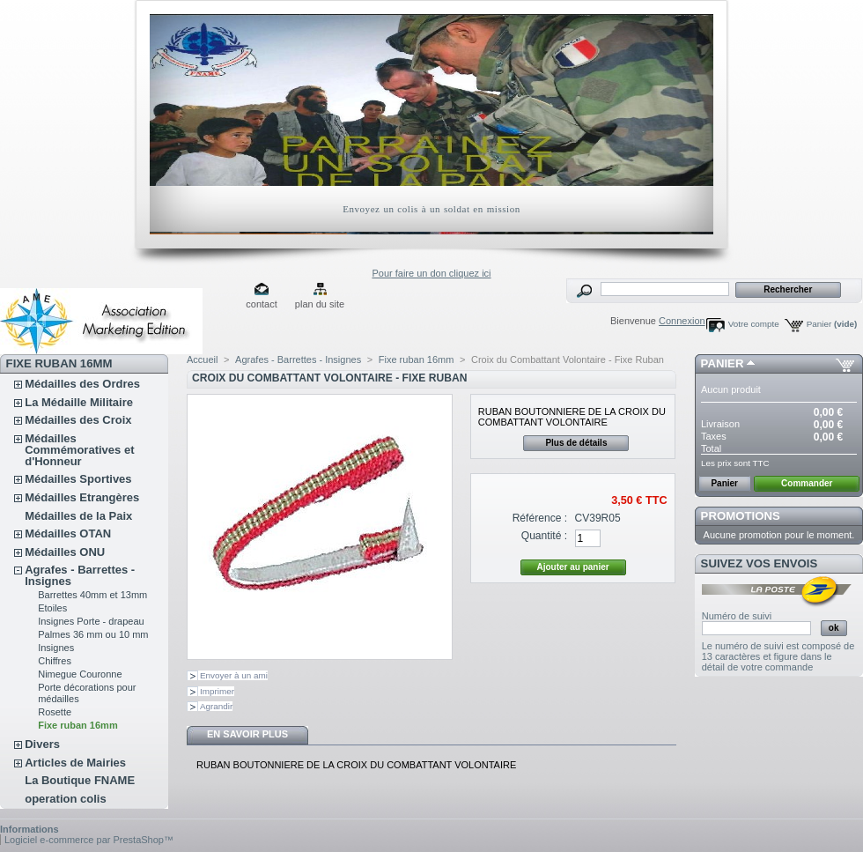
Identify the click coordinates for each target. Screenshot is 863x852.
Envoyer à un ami (234, 675)
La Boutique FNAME (80, 780)
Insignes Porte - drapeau (91, 621)
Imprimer (217, 691)
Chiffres (54, 661)
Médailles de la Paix (78, 515)
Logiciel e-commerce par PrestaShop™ (88, 839)
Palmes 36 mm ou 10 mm (93, 634)
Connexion (682, 320)
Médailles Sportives (78, 478)
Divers (42, 744)
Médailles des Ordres (82, 383)
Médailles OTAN (68, 533)
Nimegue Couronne (80, 674)
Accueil (202, 359)
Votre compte (753, 324)
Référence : (540, 518)
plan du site (319, 304)
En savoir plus (247, 734)
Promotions (740, 515)
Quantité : (544, 536)
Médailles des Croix (78, 419)
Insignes (56, 647)
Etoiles (52, 608)
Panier (832, 324)
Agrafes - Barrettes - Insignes (80, 575)
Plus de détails (576, 443)
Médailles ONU (65, 552)
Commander (806, 483)
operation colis (65, 798)
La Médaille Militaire (79, 402)
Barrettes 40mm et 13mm (92, 594)
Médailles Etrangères (82, 497)
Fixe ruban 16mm (77, 725)
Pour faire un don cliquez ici (431, 273)
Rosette (54, 712)
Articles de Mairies (75, 762)
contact (261, 304)
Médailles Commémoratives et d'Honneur (79, 450)
